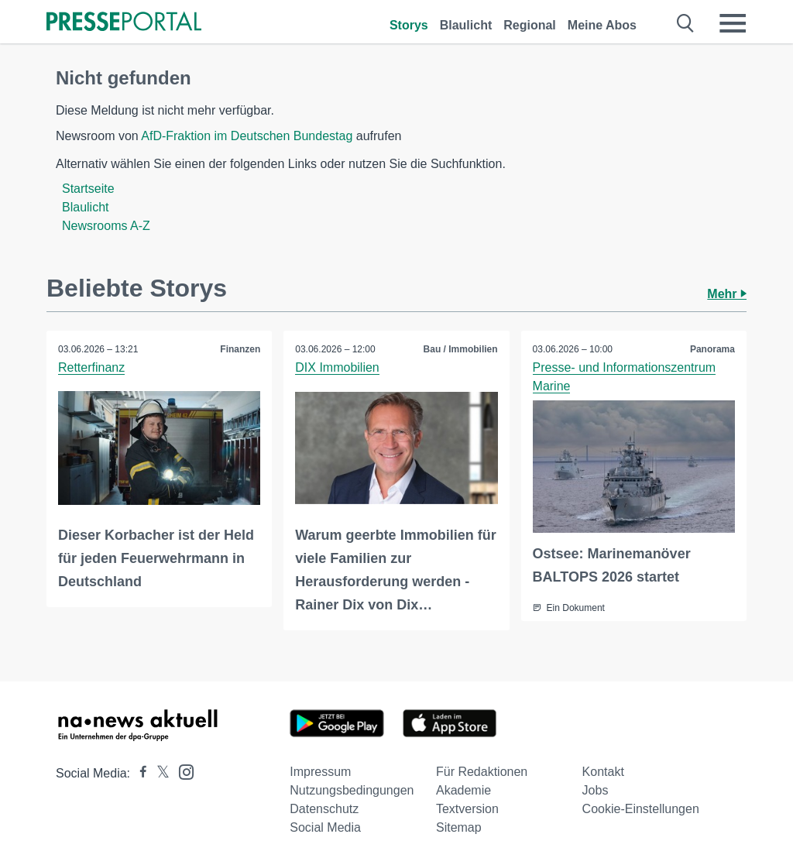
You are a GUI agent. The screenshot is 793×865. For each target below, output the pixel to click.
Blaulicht (466, 25)
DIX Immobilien (337, 367)
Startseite (88, 188)
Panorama (712, 349)
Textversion (467, 808)
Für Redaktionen (481, 771)
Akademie (463, 790)
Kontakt (603, 771)
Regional (529, 25)
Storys (409, 25)
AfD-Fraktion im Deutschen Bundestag (246, 135)
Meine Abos (602, 25)
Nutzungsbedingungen (352, 790)
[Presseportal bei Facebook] (138, 773)
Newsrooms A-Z (106, 225)
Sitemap (459, 827)
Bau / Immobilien (461, 349)
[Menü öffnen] (733, 23)
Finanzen (240, 349)
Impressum (320, 771)
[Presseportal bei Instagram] (182, 770)
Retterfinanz (91, 367)
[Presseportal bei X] (158, 773)
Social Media (325, 827)
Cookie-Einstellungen (640, 808)
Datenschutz (324, 808)
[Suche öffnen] (685, 23)
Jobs (595, 790)
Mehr (727, 293)
